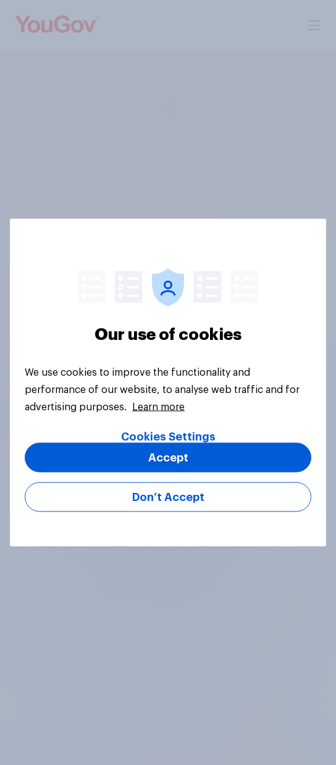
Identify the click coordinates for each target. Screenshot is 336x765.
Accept (168, 457)
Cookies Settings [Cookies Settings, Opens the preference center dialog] (168, 436)
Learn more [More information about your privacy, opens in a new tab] (158, 407)
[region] (168, 383)
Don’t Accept (168, 497)
